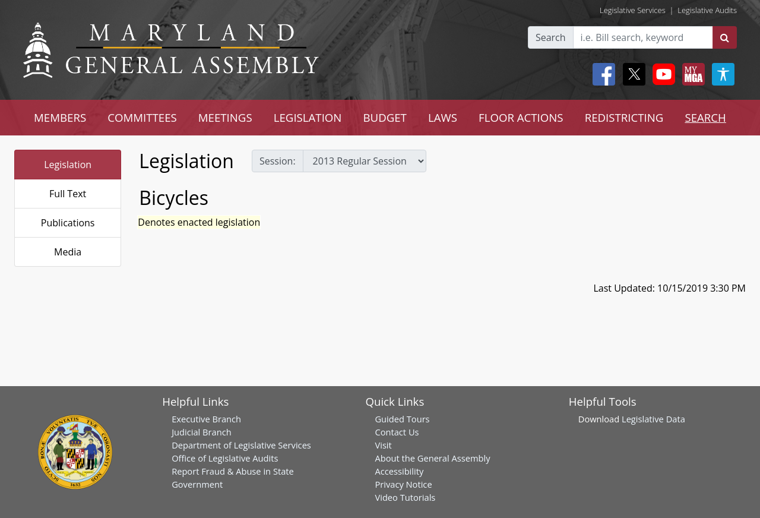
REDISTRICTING (624, 117)
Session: (277, 161)
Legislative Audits (707, 10)
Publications (68, 222)
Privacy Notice (403, 484)
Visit (383, 445)
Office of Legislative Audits (225, 458)
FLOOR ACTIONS (521, 117)
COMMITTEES (142, 117)
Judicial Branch (202, 432)
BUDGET (384, 117)
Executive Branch (206, 419)
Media (67, 251)
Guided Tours (402, 419)
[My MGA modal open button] (691, 74)
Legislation (67, 164)
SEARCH (705, 117)
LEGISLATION (308, 117)
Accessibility (399, 471)
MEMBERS (60, 117)
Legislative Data (653, 419)
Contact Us (397, 432)
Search (551, 37)
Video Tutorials (405, 497)
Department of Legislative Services (241, 445)
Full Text (67, 193)
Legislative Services (633, 10)
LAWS (442, 117)
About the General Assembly (432, 458)
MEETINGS (225, 117)
